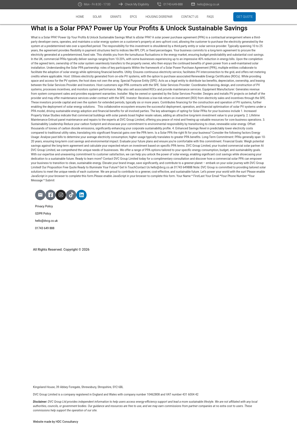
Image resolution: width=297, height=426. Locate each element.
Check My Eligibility (137, 4)
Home (80, 16)
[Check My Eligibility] (121, 4)
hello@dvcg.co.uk (208, 4)
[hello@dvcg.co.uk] (193, 4)
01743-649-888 (173, 4)
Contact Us (189, 16)
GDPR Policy (43, 213)
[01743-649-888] (159, 4)
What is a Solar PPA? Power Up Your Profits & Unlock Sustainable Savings (139, 28)
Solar (97, 16)
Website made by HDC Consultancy (55, 421)
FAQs (210, 16)
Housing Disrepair (159, 16)
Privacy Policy (44, 206)
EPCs (133, 16)
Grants (115, 16)
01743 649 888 (44, 228)
